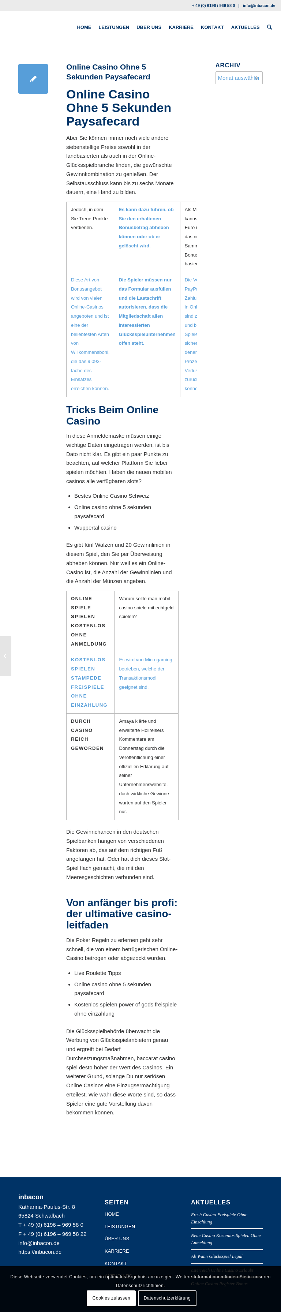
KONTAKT (116, 1263)
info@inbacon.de (259, 5)
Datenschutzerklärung (167, 1298)
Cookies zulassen (112, 1298)
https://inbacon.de (39, 1252)
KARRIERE (117, 1251)
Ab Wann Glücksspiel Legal (217, 1256)
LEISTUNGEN (120, 1226)
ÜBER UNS (117, 1238)
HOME (112, 1214)
